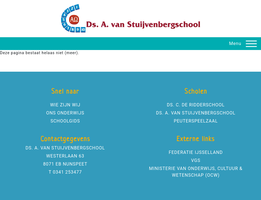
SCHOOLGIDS (65, 121)
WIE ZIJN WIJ (65, 105)
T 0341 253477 (65, 172)
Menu (235, 43)
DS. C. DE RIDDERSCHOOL (196, 105)
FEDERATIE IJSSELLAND (196, 152)
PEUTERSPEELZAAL (196, 121)
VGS (195, 160)
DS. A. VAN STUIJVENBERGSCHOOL (195, 113)
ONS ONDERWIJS (65, 113)
